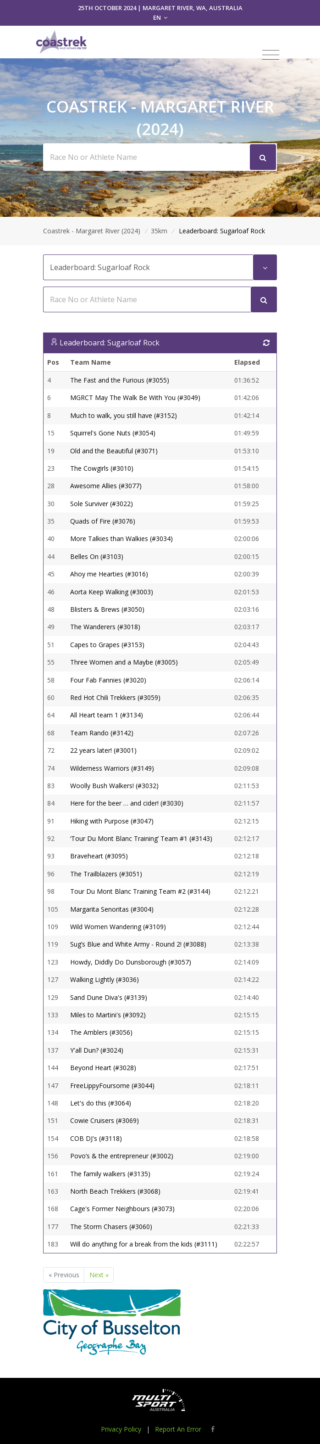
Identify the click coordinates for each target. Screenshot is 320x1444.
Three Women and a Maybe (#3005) (124, 662)
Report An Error (178, 1429)
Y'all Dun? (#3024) (96, 1050)
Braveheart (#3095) (99, 856)
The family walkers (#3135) (110, 1173)
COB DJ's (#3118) (96, 1138)
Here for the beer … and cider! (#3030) (126, 803)
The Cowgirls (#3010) (101, 468)
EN (160, 17)
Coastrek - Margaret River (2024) (91, 230)
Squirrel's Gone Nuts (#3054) (112, 433)
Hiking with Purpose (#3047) (112, 821)
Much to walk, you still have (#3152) (123, 415)
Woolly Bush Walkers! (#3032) (114, 785)
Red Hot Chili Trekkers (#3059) (115, 697)
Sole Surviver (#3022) (101, 503)
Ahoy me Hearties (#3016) (109, 574)
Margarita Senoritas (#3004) (112, 909)
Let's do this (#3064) (100, 1103)
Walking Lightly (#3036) (104, 979)
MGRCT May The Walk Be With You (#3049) (135, 397)
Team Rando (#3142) (101, 732)
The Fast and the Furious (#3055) (119, 380)
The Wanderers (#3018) (105, 626)
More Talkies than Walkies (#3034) (121, 538)
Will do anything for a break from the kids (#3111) (143, 1244)
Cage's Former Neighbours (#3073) (122, 1208)
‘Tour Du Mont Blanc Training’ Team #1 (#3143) (141, 838)
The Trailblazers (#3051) (106, 873)
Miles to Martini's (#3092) (108, 1014)
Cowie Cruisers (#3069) (104, 1120)
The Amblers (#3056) (101, 1032)
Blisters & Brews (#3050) (107, 609)
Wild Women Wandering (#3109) (118, 926)
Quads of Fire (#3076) (102, 521)
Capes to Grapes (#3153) (107, 644)
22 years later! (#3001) (103, 750)
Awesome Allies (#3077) (106, 485)
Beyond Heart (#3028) (103, 1067)
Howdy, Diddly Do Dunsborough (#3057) (130, 962)
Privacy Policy (121, 1429)
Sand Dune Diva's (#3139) (108, 997)
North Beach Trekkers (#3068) (115, 1191)
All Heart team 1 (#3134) (106, 715)
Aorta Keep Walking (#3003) (111, 591)
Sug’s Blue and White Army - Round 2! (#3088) (138, 944)
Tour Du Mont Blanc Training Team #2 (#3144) (140, 891)
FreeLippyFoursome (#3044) (112, 1085)
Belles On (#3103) (96, 556)
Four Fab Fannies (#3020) (108, 680)
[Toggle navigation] (271, 55)
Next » (99, 1274)
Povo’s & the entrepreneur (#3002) (121, 1155)
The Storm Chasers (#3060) (111, 1226)
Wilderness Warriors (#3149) (112, 768)
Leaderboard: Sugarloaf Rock (110, 343)
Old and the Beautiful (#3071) (114, 450)
